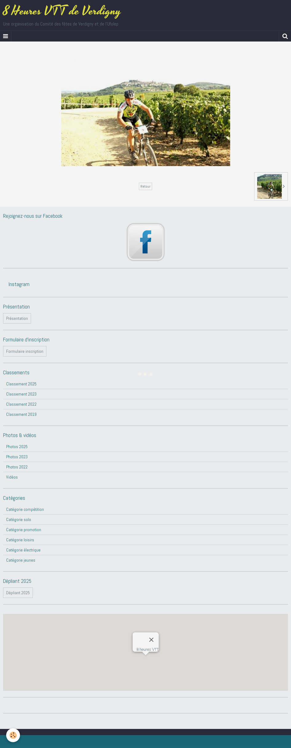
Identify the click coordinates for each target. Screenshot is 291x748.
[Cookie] (13, 735)
